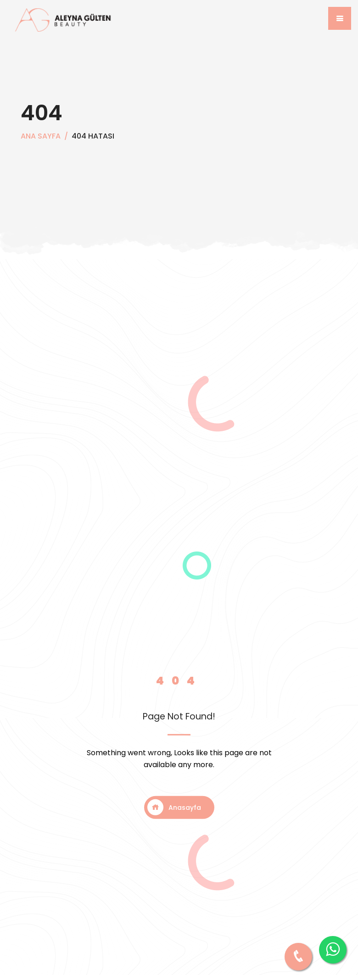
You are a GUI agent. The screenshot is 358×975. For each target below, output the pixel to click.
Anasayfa (174, 807)
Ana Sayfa (41, 136)
